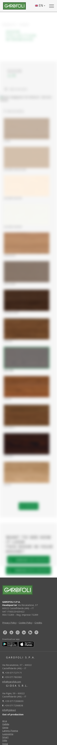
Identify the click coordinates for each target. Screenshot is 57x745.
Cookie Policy (25, 622)
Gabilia (5, 724)
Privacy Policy (9, 622)
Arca (4, 720)
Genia (5, 727)
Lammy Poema (10, 730)
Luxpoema (7, 733)
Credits (38, 622)
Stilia (4, 740)
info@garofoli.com (11, 681)
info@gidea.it (9, 709)
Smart (5, 737)
